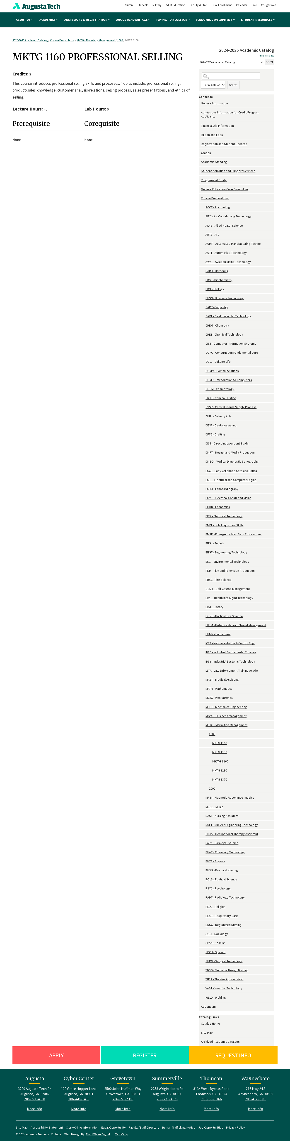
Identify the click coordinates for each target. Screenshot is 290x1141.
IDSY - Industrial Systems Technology (230, 661)
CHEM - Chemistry (217, 325)
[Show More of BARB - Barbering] (203, 271)
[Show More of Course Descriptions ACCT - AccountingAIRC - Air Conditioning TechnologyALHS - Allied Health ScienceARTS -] (200, 198)
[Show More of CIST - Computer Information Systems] (203, 344)
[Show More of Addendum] (200, 1007)
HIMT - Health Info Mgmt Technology (229, 598)
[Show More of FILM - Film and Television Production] (203, 571)
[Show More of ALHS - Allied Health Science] (203, 226)
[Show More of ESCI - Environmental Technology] (203, 562)
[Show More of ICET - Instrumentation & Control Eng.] (203, 643)
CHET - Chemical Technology (224, 334)
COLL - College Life (218, 362)
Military (156, 5)
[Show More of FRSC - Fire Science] (203, 580)
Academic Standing (214, 162)
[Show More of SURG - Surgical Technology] (203, 961)
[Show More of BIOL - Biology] (203, 289)
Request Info (233, 1055)
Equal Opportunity (113, 1127)
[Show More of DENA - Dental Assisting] (203, 425)
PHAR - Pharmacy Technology (225, 852)
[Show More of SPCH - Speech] (203, 952)
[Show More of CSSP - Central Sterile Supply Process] (203, 407)
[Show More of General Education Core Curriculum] (200, 189)
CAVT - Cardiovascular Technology (228, 316)
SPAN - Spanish (215, 943)
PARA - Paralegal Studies (221, 843)
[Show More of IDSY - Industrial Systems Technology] (203, 662)
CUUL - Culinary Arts (218, 416)
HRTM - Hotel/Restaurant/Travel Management (235, 625)
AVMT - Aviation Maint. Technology (228, 262)
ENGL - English (214, 543)
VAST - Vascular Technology (223, 988)
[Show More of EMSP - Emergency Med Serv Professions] (203, 534)
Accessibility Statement (47, 1127)
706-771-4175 (167, 1099)
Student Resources (258, 20)
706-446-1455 (78, 1099)
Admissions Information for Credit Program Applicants (230, 114)
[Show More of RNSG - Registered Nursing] (203, 925)
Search (233, 85)
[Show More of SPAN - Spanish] (203, 943)
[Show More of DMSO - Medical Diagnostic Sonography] (203, 462)
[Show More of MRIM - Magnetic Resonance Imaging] (203, 798)
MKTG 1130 (219, 752)
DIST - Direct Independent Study (227, 443)
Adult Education (175, 5)
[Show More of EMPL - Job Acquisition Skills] (203, 525)
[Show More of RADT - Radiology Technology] (203, 897)
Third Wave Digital (98, 1134)
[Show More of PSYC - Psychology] (203, 888)
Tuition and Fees (212, 135)
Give (254, 5)
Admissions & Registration (87, 20)
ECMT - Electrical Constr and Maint (228, 498)
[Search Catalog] (231, 76)
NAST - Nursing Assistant (221, 816)
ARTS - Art (212, 235)
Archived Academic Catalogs (220, 1042)
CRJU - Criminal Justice (220, 398)
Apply (56, 1055)
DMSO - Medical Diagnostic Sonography (232, 461)
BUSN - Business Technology (224, 298)
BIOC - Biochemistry (218, 280)
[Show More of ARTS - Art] (203, 235)
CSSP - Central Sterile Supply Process (230, 407)
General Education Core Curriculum (224, 189)
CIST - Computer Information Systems (230, 343)
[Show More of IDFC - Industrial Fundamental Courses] (203, 652)
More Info (34, 1108)
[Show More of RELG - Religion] (203, 907)
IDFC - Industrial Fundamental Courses (230, 652)
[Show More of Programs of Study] (200, 180)
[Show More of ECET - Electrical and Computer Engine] (203, 480)
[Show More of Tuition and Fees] (200, 135)
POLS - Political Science (221, 879)
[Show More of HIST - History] (203, 607)
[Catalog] (231, 62)
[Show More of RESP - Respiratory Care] (203, 916)
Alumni (129, 5)
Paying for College (173, 20)
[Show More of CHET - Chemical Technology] (203, 335)
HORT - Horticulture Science (224, 616)
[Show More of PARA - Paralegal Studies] (203, 843)
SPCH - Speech (215, 952)
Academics (48, 20)
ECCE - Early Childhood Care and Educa (231, 471)
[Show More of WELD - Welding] (203, 998)
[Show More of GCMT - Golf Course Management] (203, 589)
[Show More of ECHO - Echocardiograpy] (203, 489)
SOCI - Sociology (216, 934)
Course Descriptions (62, 40)
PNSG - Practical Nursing (221, 870)
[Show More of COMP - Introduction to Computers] (203, 380)
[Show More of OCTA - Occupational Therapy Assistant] (203, 834)
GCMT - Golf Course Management (227, 589)
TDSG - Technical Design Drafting (227, 970)
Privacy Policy (235, 1127)
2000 (212, 788)
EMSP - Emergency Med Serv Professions (233, 534)
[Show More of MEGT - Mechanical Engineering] (203, 707)
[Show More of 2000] (206, 789)
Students (143, 5)
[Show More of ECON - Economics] (203, 507)
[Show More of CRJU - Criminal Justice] (203, 398)
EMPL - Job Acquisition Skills (224, 525)
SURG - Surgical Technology (223, 961)
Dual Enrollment (222, 5)
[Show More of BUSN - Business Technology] (203, 298)
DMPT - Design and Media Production (230, 452)
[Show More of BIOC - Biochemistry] (203, 280)
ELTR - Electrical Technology (223, 516)
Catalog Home (210, 1023)
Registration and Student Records (224, 144)
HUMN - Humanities (217, 634)
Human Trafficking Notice (178, 1127)
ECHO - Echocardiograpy (221, 489)
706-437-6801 (255, 1099)
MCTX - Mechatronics (219, 698)
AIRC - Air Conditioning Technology (228, 216)
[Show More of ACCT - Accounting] (203, 207)
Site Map (207, 1032)
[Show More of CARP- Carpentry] (203, 307)
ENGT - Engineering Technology (226, 552)
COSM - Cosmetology (219, 389)
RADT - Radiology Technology (225, 897)
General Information (214, 103)
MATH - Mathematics (218, 689)
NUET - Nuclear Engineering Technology (231, 825)
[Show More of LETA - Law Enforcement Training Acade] (203, 671)
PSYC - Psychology (218, 888)
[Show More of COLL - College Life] (203, 362)
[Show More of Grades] (200, 153)
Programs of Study (214, 180)
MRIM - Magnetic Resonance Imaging (229, 797)
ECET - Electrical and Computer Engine (230, 480)
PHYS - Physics (215, 861)
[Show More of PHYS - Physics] (203, 861)
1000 (120, 40)
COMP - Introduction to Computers (228, 380)
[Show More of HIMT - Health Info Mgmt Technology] (203, 598)
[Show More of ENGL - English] (203, 543)
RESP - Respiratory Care (221, 916)
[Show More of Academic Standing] (200, 162)
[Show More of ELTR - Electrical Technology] (203, 516)
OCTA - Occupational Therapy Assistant (231, 834)
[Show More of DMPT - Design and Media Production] (203, 453)
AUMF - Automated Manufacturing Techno (233, 244)
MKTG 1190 (219, 770)
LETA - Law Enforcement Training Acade (231, 670)
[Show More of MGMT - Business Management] (203, 716)
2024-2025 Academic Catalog (30, 40)
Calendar (241, 5)
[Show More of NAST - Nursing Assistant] (203, 816)
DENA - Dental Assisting (221, 425)
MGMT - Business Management (225, 716)
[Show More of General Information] (200, 103)
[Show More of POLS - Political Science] (203, 879)
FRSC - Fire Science (218, 580)
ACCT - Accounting (217, 207)
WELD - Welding (215, 997)
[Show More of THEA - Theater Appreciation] (203, 979)
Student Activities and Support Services (228, 171)
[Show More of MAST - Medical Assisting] (203, 680)
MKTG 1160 (220, 761)
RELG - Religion (215, 907)
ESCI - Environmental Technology (227, 562)
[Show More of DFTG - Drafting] (203, 434)
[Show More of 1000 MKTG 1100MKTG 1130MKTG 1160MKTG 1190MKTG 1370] (206, 734)
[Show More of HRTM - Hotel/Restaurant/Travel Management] (203, 625)
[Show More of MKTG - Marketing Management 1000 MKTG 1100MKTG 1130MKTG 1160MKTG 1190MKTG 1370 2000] (203, 725)
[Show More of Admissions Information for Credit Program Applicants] (200, 112)
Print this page (266, 55)
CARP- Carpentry (216, 307)
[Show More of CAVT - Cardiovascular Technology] (203, 316)
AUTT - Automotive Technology (226, 253)
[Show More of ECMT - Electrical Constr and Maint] (203, 498)
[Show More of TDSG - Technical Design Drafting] (203, 970)
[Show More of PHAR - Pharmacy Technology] (203, 852)
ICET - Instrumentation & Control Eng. (230, 643)
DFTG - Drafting (215, 434)
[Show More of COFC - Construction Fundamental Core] (203, 353)
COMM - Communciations (222, 371)
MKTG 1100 (219, 743)
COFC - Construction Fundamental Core (231, 353)
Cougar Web (268, 5)
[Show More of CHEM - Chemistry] (203, 326)
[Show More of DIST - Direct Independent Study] (203, 443)
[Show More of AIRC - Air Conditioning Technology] (203, 216)
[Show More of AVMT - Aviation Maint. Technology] (203, 262)
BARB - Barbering (216, 271)
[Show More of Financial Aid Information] (200, 126)
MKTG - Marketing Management (96, 40)
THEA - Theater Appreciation (224, 979)
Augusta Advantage (133, 20)
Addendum (208, 1007)
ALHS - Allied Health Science (224, 225)
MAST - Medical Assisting (222, 680)
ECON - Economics (217, 507)
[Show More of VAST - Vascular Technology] (203, 988)
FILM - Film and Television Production (230, 571)
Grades (206, 153)
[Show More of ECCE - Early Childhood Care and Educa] (203, 471)
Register (145, 1055)
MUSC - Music (214, 807)
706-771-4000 (34, 1099)
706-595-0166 (211, 1099)
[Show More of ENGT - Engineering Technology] (203, 552)
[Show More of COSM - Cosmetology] (203, 389)
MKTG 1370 (219, 779)
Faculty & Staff (199, 5)
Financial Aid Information (217, 126)
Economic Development (215, 20)
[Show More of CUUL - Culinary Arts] (203, 416)
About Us (24, 20)
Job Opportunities (210, 1127)
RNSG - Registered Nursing (223, 925)
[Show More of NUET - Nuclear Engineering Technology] (203, 825)
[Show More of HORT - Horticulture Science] (203, 616)
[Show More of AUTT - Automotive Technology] (203, 253)
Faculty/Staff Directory (144, 1127)
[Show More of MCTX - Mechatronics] (203, 698)
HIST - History (214, 607)
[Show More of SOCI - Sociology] (203, 934)
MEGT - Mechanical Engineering (226, 707)
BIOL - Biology (214, 289)
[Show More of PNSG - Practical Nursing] (203, 870)
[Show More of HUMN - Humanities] (203, 634)
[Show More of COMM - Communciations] (203, 371)
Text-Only (121, 1134)
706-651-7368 (123, 1099)
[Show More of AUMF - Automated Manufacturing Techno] (203, 244)
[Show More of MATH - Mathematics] (203, 689)
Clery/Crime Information (82, 1127)
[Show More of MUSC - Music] (203, 807)
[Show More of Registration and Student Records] (200, 144)
